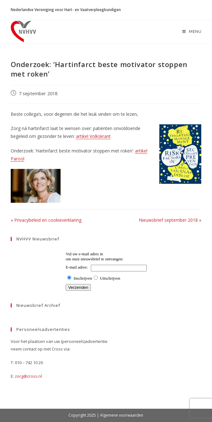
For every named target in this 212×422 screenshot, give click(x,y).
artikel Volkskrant (93, 136)
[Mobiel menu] (192, 31)
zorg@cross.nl (28, 376)
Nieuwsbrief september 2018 (168, 220)
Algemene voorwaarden (121, 415)
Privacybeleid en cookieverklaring (47, 220)
